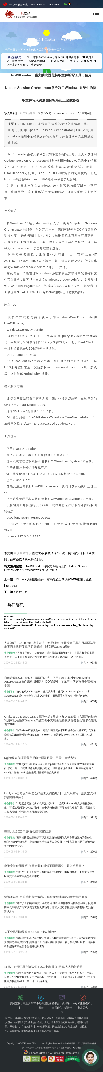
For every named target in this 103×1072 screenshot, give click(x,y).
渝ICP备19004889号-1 (38, 1039)
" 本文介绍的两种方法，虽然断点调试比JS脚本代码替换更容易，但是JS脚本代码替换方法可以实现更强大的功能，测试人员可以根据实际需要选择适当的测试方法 (50, 927)
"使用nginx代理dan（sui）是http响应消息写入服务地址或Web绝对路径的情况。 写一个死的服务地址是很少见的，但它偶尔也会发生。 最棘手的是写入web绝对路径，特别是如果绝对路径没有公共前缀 (49, 788)
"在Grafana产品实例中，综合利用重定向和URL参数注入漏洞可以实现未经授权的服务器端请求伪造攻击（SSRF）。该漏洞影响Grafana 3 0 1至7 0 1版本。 (50, 759)
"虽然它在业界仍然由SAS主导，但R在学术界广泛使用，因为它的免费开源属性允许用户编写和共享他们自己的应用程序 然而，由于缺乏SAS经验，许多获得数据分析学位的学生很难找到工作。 (50, 962)
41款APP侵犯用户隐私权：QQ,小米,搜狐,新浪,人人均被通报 (43, 986)
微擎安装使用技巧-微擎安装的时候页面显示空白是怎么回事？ (44, 883)
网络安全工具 (54, 49)
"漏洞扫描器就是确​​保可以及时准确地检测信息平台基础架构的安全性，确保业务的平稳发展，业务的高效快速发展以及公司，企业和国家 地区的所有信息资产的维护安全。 (49, 862)
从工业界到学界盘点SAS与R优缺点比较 (30, 952)
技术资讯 (31, 49)
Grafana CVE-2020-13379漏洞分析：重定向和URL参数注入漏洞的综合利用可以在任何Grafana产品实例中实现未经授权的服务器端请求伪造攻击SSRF (50, 745)
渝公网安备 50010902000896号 (64, 1039)
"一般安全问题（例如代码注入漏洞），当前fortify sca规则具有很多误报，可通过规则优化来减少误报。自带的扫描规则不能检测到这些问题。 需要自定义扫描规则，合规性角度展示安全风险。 (49, 830)
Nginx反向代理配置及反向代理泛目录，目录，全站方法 (40, 778)
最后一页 (22, 592)
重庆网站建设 (27, 113)
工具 (41, 49)
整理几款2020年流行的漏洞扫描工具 (28, 851)
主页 (20, 49)
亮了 (85, 682)
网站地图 (77, 1034)
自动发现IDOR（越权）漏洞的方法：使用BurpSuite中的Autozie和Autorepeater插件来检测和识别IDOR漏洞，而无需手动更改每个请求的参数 (50, 703)
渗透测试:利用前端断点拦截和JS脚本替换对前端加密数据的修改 (46, 917)
